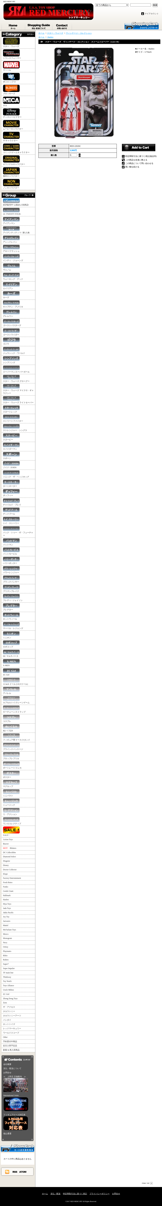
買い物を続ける (132, 167)
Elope (5, 874)
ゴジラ (11, 341)
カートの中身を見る (17, 1148)
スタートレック (11, 409)
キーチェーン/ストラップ (14, 709)
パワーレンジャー (11, 570)
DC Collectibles (9, 852)
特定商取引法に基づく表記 (75, 1194)
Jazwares (6, 921)
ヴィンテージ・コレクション (79, 33)
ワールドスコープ (11, 1033)
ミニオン (11, 635)
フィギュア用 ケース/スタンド (16, 737)
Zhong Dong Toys (10, 998)
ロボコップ (11, 644)
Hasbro (6, 899)
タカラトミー (9, 1011)
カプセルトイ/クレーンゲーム (16, 700)
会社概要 (7, 1064)
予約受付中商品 (10, 1041)
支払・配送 (55, 1194)
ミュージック (11, 802)
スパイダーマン (11, 446)
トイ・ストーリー (11, 520)
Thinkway (7, 977)
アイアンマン (11, 220)
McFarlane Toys (9, 930)
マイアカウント (152, 13)
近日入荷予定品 (10, 1045)
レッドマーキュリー (12, 1028)
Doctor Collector (10, 869)
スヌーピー (11, 437)
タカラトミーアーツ (12, 1015)
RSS (15, 1171)
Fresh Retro (7, 882)
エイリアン (11, 286)
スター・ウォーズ (11, 42)
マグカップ (11, 784)
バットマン (11, 542)
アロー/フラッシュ (11, 248)
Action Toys (8, 839)
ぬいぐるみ (11, 728)
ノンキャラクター (11, 184)
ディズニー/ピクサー (12, 113)
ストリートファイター (13, 418)
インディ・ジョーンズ (13, 258)
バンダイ (7, 1020)
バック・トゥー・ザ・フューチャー (18, 531)
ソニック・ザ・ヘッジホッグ (16, 474)
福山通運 (7, 1133)
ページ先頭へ (147, 1183)
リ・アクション (11, 811)
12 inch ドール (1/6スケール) (15, 681)
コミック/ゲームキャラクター (16, 149)
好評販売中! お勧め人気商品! (16, 202)
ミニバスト (11, 793)
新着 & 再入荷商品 (11, 1050)
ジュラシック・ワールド (14, 350)
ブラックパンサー (11, 579)
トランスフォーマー (12, 54)
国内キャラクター (11, 172)
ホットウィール (11, 616)
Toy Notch (7, 981)
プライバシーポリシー (100, 1194)
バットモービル (11, 551)
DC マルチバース (11, 653)
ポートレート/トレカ (12, 765)
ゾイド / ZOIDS (11, 465)
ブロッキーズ (11, 90)
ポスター (11, 774)
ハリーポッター (11, 560)
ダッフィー (11, 493)
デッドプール (11, 511)
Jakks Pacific (8, 912)
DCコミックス (11, 78)
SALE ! (11, 831)
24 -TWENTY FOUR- (12, 211)
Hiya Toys (7, 904)
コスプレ (11, 718)
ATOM (23, 1171)
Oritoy (5, 947)
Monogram (7, 938)
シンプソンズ (11, 360)
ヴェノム (11, 267)
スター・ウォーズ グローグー (16, 378)
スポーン (11, 455)
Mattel (5, 925)
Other (5, 1037)
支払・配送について (39, 26)
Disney (6, 865)
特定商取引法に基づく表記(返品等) (141, 156)
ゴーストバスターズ (12, 323)
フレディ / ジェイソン (13, 598)
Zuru (5, 1003)
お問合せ (62, 26)
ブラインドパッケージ (13, 746)
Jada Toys (7, 908)
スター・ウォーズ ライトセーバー (18, 400)
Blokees (9, 848)
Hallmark (7, 895)
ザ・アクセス (9, 1007)
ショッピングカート (142, 25)
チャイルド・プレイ (12, 502)
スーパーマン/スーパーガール (16, 369)
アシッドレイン (11, 239)
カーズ (11, 295)
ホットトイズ (9, 1024)
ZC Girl (11, 672)
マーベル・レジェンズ (13, 625)
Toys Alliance (8, 985)
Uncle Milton (8, 990)
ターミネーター (11, 483)
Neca (5, 942)
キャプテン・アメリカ (13, 304)
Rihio (5, 955)
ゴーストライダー (11, 332)
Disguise (6, 861)
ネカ (11, 102)
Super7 (6, 964)
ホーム (13, 26)
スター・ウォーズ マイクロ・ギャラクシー (18, 389)
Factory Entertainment (12, 878)
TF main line (8, 973)
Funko (5, 887)
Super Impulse (9, 968)
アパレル (11, 690)
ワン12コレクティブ (12, 821)
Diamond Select (9, 856)
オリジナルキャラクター (14, 160)
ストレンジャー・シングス (15, 427)
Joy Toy (6, 917)
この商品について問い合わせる (139, 163)
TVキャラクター (11, 137)
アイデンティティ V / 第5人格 (16, 230)
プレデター (11, 607)
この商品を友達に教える (136, 160)
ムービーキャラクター (13, 125)
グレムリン (11, 313)
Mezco (6, 934)
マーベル (11, 66)
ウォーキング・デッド (13, 276)
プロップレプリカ (11, 756)
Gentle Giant (8, 891)
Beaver (6, 844)
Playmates (7, 951)
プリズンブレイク (11, 588)
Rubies (6, 960)
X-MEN (11, 663)
